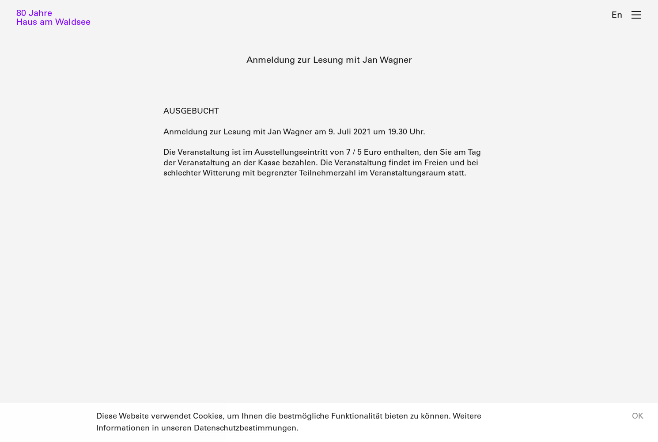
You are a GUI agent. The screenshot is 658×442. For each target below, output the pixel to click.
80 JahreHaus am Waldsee (53, 17)
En (617, 14)
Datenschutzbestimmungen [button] (245, 428)
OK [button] (637, 416)
